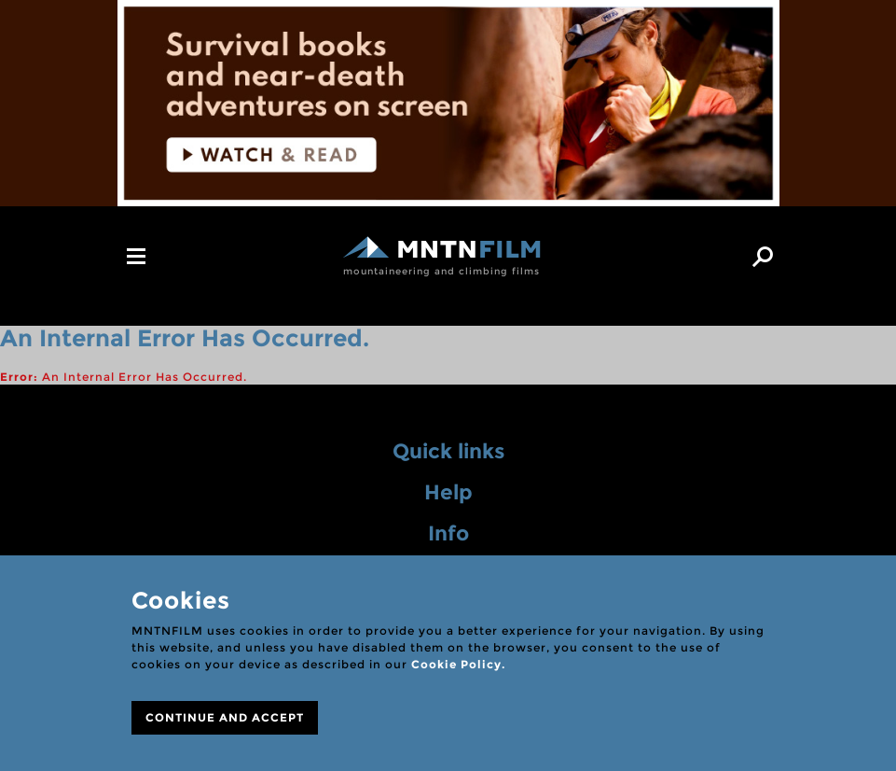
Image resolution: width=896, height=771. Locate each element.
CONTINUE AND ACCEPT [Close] (224, 717)
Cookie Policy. (458, 664)
